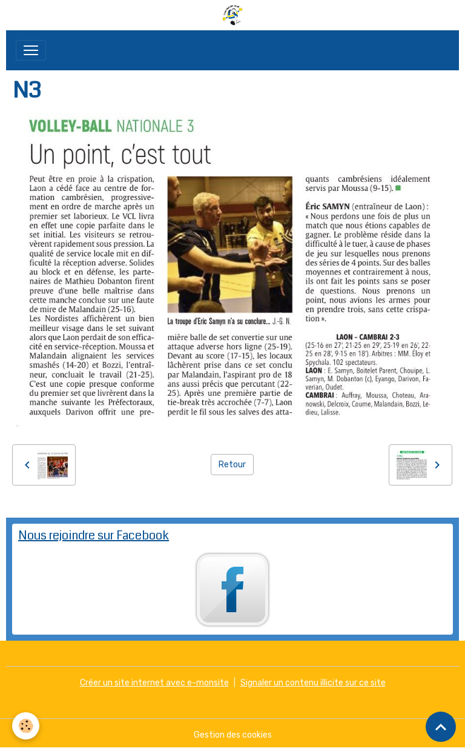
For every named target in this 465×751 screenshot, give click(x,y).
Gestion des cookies (233, 735)
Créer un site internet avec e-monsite (154, 683)
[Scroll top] (441, 727)
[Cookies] (25, 725)
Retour (232, 464)
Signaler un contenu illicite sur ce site (313, 683)
